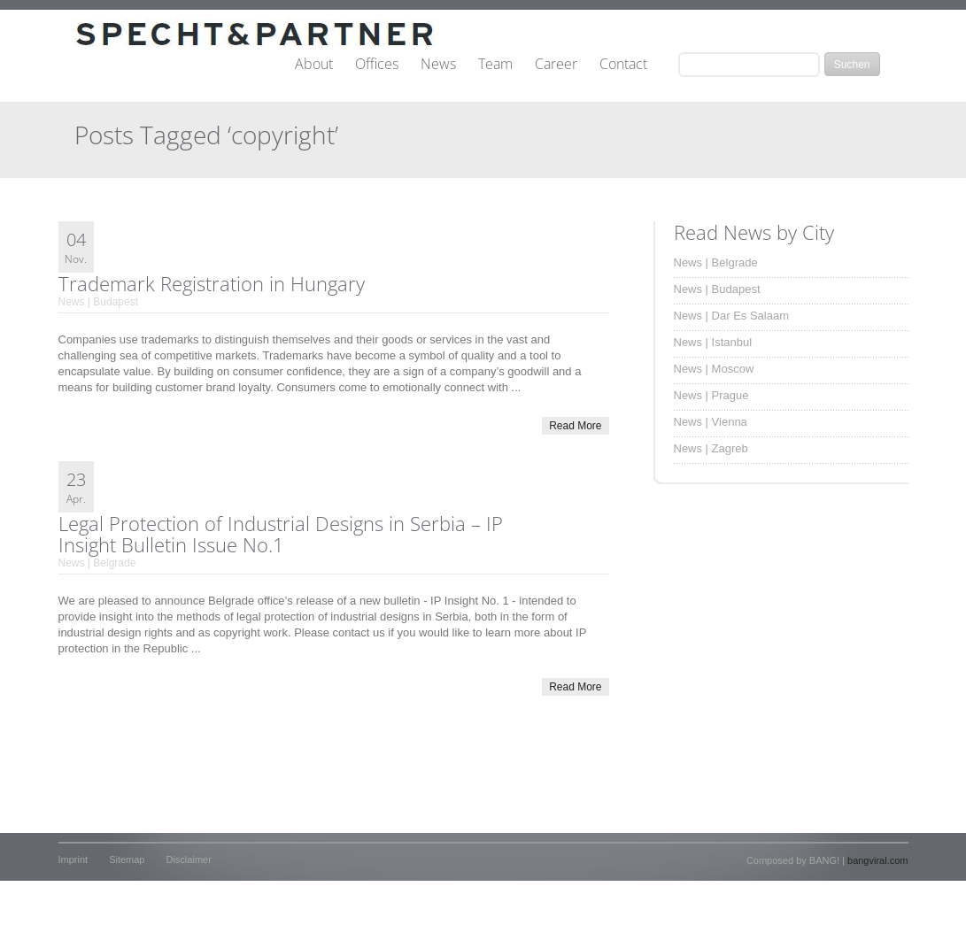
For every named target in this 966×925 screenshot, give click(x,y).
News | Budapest (98, 302)
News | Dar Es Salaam (732, 315)
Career (556, 64)
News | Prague (711, 395)
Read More (575, 426)
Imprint (73, 859)
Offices (376, 64)
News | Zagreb (711, 448)
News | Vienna (710, 421)
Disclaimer (188, 859)
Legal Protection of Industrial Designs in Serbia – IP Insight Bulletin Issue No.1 (280, 534)
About (314, 64)
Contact (623, 64)
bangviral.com (877, 860)
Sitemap (126, 859)
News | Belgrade (97, 563)
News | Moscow (714, 368)
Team (495, 64)
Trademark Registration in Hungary (211, 283)
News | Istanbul (713, 342)
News (438, 64)
